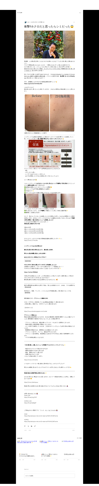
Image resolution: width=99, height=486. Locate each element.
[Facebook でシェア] (24, 426)
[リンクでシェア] (35, 426)
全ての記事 (19, 12)
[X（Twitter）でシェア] (28, 426)
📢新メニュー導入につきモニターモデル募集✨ (49, 455)
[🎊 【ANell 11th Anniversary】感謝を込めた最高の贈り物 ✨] (27, 446)
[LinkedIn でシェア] (31, 426)
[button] (80, 12)
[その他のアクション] (74, 22)
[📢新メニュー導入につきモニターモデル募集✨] (49, 446)
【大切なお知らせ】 (69, 454)
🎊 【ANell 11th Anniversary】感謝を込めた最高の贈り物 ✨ (27, 455)
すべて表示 (79, 438)
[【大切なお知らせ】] (72, 446)
